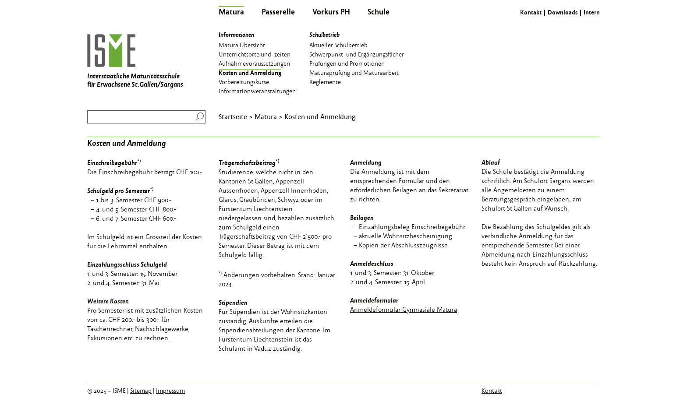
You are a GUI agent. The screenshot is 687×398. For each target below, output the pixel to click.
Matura (266, 116)
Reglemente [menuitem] (325, 81)
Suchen (198, 116)
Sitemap (141, 390)
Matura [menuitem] (231, 11)
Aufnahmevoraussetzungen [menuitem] (254, 63)
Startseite (233, 116)
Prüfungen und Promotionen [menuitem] (347, 63)
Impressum (170, 390)
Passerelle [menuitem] (278, 11)
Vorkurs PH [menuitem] (331, 11)
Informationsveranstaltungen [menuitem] (257, 90)
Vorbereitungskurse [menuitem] (244, 81)
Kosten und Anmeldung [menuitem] (250, 72)
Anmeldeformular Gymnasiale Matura (403, 309)
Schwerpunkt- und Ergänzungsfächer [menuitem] (356, 53)
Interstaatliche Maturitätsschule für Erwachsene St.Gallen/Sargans (135, 61)
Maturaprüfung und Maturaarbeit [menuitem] (354, 72)
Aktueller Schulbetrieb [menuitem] (338, 44)
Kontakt (531, 12)
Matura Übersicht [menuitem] (242, 44)
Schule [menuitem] (379, 11)
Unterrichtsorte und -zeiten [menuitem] (254, 53)
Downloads (562, 12)
